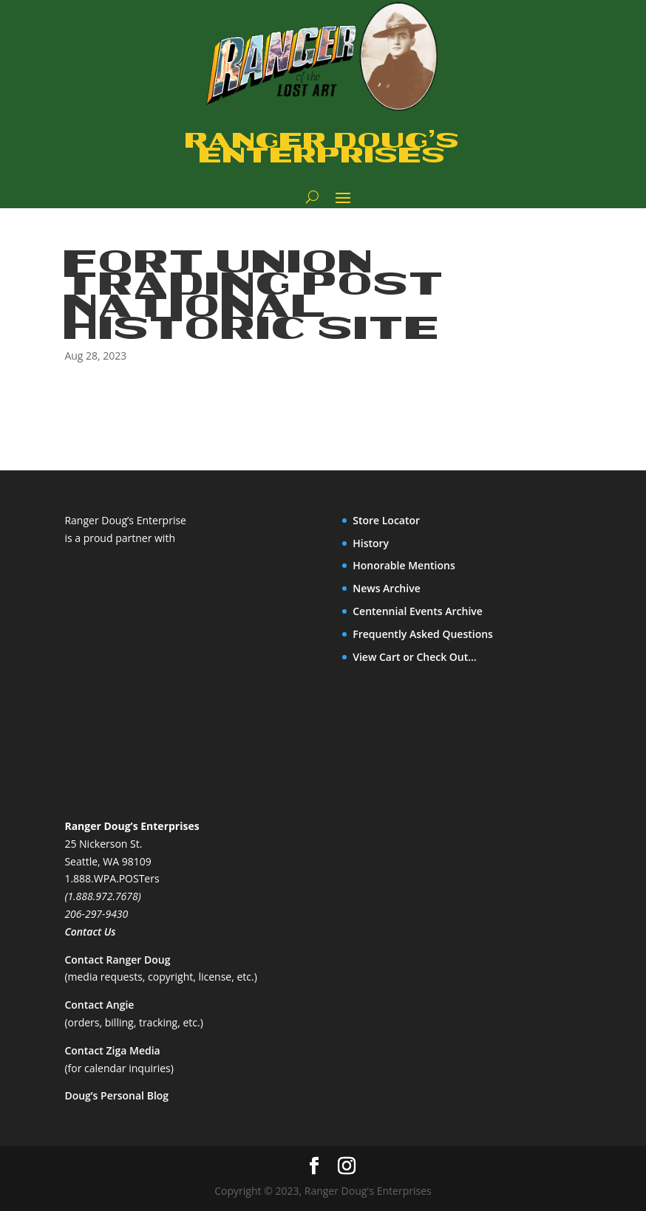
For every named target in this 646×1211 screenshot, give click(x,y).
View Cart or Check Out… (415, 657)
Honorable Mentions (404, 565)
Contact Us (89, 931)
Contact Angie (99, 1005)
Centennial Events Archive (418, 611)
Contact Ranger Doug (117, 960)
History (371, 543)
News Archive (387, 588)
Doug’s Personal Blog (116, 1095)
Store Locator (386, 520)
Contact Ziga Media (112, 1050)
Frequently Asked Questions (423, 634)
